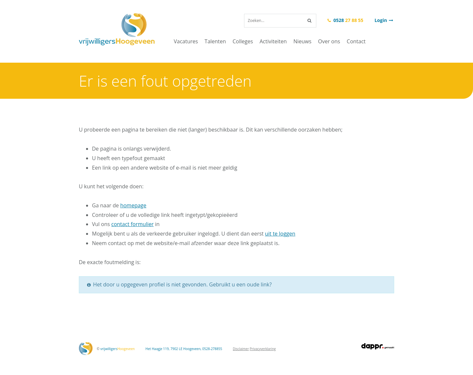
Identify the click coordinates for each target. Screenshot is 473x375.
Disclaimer (241, 348)
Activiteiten (273, 41)
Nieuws (302, 41)
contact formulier (132, 224)
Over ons (329, 41)
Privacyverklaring (263, 348)
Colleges (243, 41)
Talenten (215, 41)
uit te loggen (280, 233)
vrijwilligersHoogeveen (117, 29)
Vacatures (186, 41)
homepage (133, 205)
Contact (356, 41)
